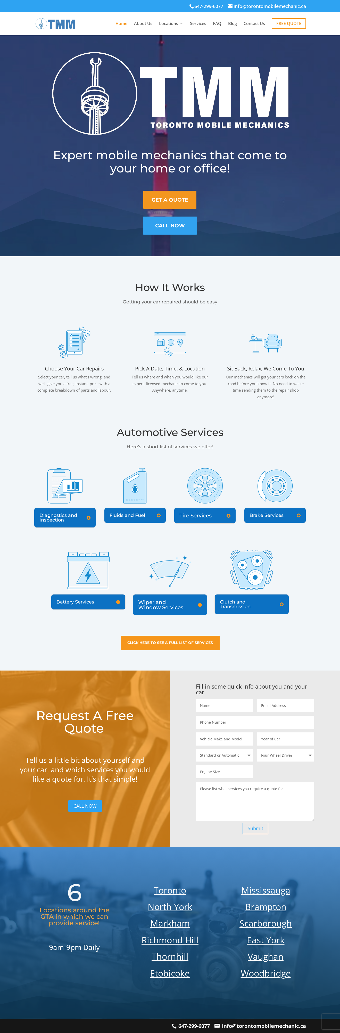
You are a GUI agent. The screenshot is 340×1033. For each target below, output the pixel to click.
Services (198, 24)
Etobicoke (170, 973)
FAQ (217, 24)
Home (121, 24)
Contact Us (254, 24)
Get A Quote (170, 200)
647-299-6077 (194, 1025)
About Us (143, 24)
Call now (170, 225)
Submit (255, 828)
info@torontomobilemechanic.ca (264, 1025)
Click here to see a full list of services (170, 642)
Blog (232, 24)
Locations (168, 24)
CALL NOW (85, 806)
